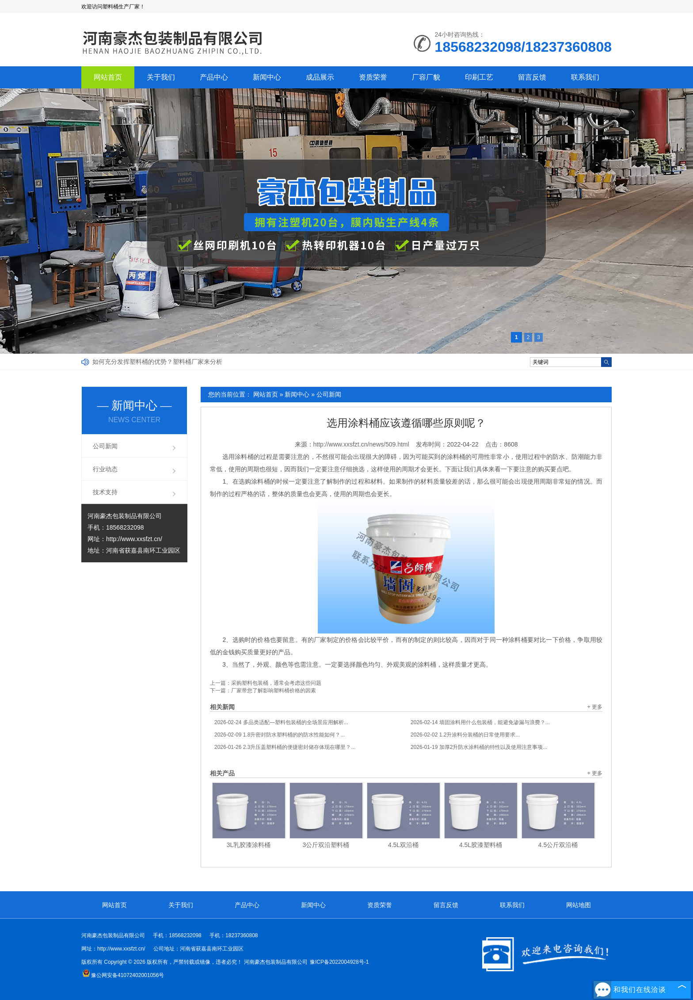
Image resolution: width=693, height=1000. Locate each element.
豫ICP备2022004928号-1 (339, 962)
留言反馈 (532, 77)
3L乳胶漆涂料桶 (249, 844)
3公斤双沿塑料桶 (326, 844)
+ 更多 (594, 707)
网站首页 (108, 77)
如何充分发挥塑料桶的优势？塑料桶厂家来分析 (157, 361)
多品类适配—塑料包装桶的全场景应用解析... (281, 722)
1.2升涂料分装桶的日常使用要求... (465, 735)
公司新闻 (328, 394)
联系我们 (585, 77)
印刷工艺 (479, 77)
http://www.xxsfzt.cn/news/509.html (361, 444)
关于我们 (161, 77)
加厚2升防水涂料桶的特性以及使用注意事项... (479, 747)
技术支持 (105, 492)
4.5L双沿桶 (403, 844)
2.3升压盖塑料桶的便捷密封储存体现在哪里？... (284, 747)
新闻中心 (267, 77)
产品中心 (214, 77)
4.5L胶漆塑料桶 (480, 844)
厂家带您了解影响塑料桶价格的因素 (273, 690)
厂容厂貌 (426, 77)
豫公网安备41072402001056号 (123, 975)
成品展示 (320, 77)
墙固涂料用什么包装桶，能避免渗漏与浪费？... (480, 722)
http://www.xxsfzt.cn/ (134, 538)
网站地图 (578, 904)
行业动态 (105, 469)
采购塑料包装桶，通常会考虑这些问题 (276, 683)
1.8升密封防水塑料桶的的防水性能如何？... (279, 735)
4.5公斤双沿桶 (558, 844)
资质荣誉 (373, 77)
